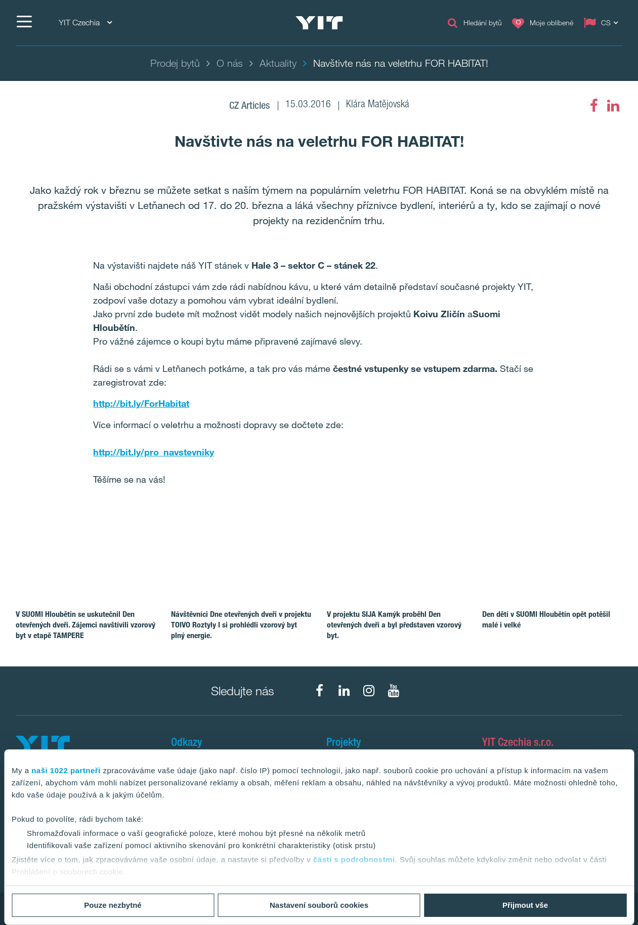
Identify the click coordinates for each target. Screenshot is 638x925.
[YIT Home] (319, 22)
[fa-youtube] (394, 691)
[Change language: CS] (603, 22)
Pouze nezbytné (112, 905)
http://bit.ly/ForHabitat (141, 403)
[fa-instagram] (369, 691)
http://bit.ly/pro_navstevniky (153, 451)
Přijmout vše (525, 905)
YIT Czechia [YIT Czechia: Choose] (85, 22)
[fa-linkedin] (613, 106)
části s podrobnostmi (354, 859)
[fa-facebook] (594, 106)
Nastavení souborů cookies (319, 905)
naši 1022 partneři (66, 770)
